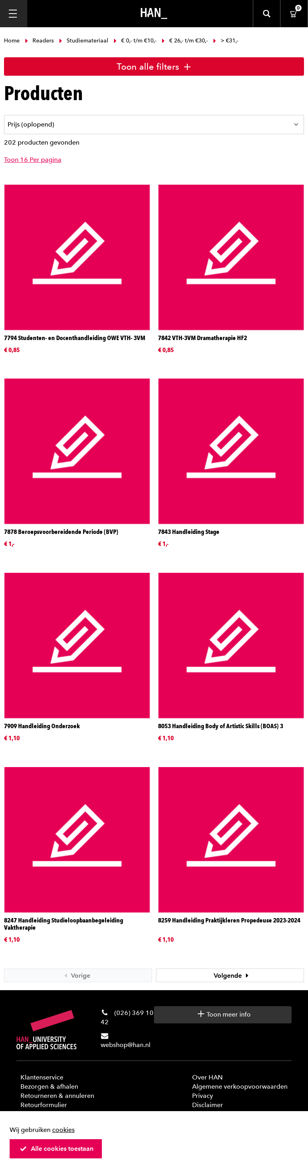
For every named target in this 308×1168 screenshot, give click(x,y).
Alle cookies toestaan (56, 1148)
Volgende (232, 975)
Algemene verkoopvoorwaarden (240, 1086)
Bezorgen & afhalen (49, 1086)
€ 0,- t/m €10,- (135, 40)
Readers (39, 40)
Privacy (202, 1096)
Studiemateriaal (83, 40)
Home (12, 40)
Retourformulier (43, 1105)
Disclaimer (207, 1105)
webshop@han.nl (125, 1045)
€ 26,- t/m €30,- (184, 40)
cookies (63, 1130)
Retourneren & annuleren (57, 1096)
